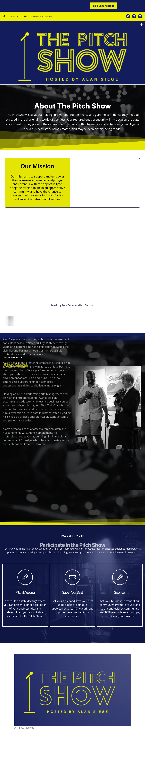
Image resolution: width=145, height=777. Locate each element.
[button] (141, 25)
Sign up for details (103, 5)
